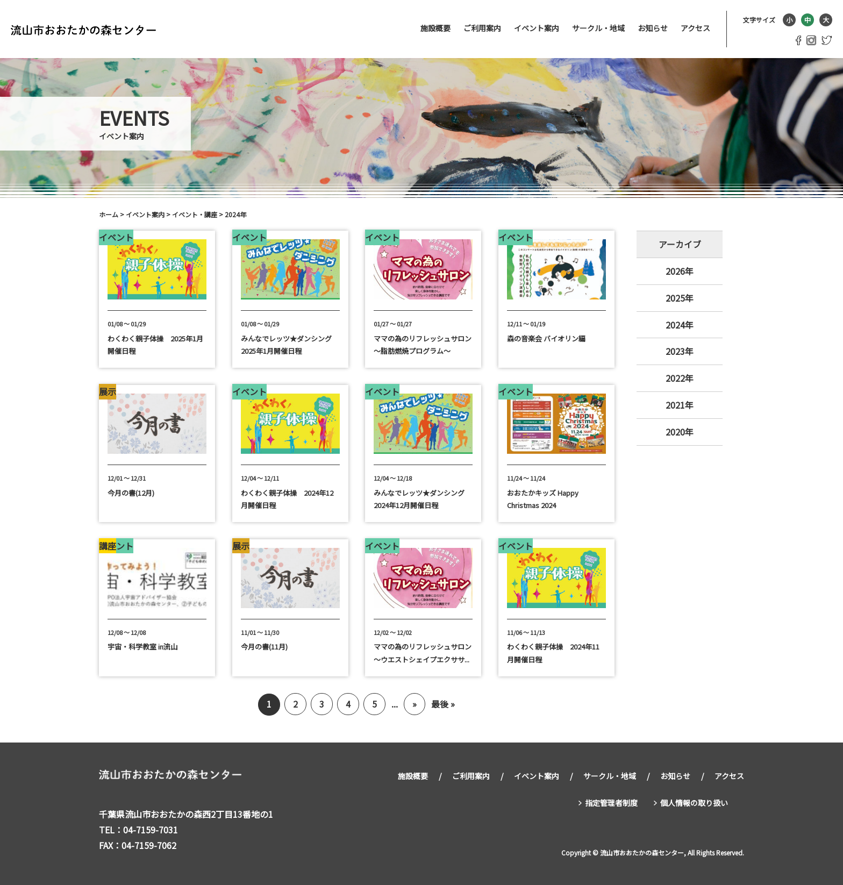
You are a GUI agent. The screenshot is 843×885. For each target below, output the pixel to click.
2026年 (680, 271)
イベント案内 (536, 28)
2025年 (680, 297)
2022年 (680, 378)
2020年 (680, 431)
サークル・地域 (598, 28)
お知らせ (653, 28)
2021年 (680, 404)
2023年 (680, 351)
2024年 (680, 324)
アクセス (695, 28)
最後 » (443, 703)
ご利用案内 (482, 28)
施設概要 (435, 28)
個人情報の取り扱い (694, 802)
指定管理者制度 (611, 802)
